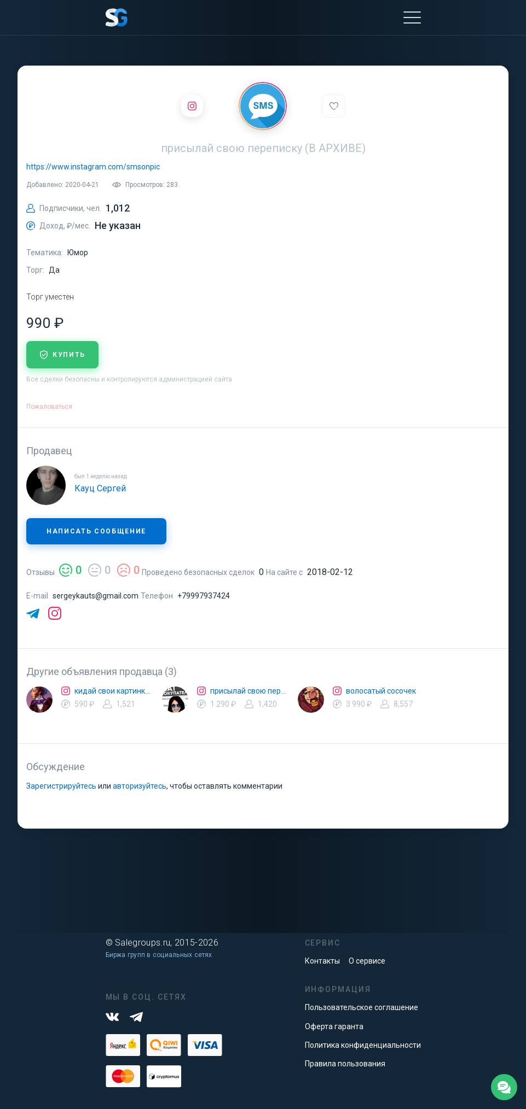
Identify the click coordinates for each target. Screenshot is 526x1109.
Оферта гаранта (334, 1026)
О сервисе (367, 961)
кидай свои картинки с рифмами (113, 691)
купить (62, 354)
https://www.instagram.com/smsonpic (93, 166)
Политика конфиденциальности (363, 1045)
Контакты (322, 961)
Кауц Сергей (100, 488)
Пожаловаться (49, 406)
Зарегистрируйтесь (61, 786)
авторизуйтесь (139, 786)
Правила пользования (345, 1063)
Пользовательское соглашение (361, 1007)
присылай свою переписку (249, 691)
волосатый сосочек (381, 691)
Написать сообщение (96, 531)
